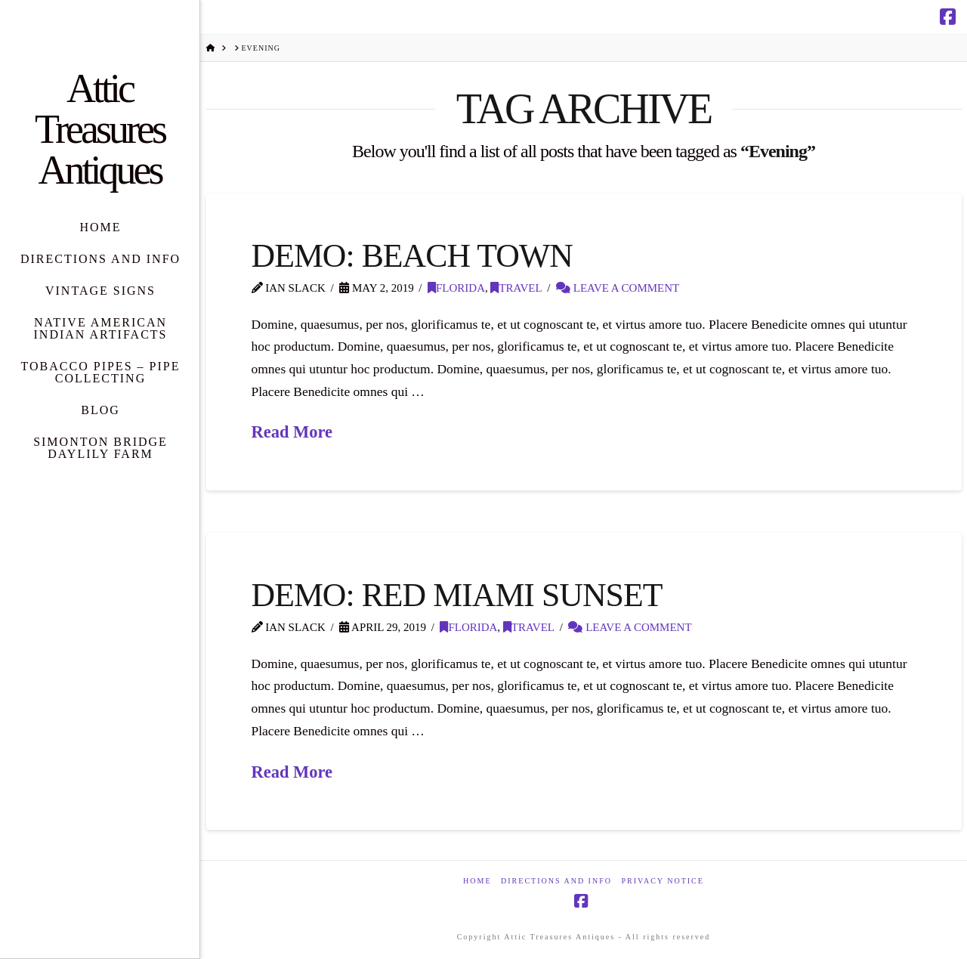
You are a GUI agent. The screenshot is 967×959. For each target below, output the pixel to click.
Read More (292, 431)
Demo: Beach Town (412, 255)
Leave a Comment (617, 288)
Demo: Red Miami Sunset (457, 595)
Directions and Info (556, 881)
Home (477, 881)
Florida (456, 288)
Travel (516, 288)
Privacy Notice (662, 881)
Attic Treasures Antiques (100, 129)
